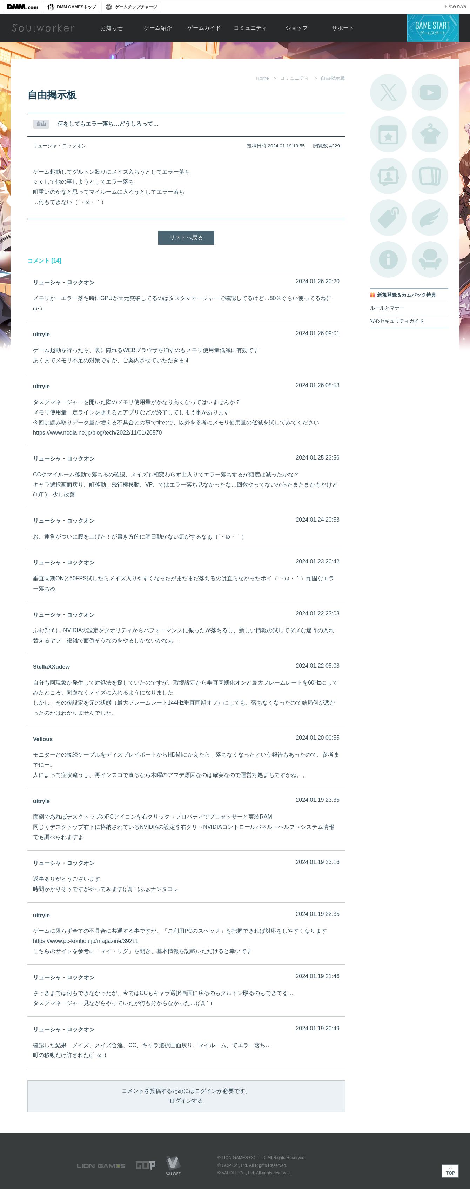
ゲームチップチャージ (136, 7)
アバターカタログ (430, 134)
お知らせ (111, 28)
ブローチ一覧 (430, 217)
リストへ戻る (186, 237)
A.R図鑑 (430, 176)
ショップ (297, 28)
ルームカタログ (430, 259)
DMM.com (23, 7)
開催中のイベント (388, 134)
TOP (450, 1171)
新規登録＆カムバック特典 (406, 295)
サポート (343, 28)
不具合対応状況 (388, 259)
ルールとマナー (387, 308)
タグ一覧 (388, 217)
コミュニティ (250, 28)
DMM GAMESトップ (76, 7)
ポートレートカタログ (388, 176)
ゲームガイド (204, 28)
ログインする (186, 1101)
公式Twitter (388, 92)
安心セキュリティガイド (397, 321)
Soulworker (43, 28)
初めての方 (457, 6)
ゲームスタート (433, 28)
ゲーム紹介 (158, 28)
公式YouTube (430, 92)
